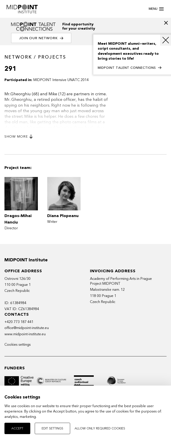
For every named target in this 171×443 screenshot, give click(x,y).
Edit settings (52, 428)
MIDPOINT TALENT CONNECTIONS (129, 68)
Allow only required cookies (100, 428)
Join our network (41, 38)
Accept (17, 428)
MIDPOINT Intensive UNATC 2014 (61, 79)
